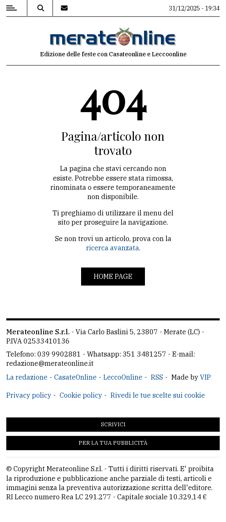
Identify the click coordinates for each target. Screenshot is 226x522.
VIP (205, 377)
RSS (157, 377)
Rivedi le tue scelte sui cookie (157, 395)
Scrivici (113, 424)
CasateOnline (75, 377)
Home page (113, 276)
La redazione (26, 377)
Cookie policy (81, 395)
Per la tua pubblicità (113, 442)
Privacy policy (28, 395)
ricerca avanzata (112, 248)
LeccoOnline (122, 377)
